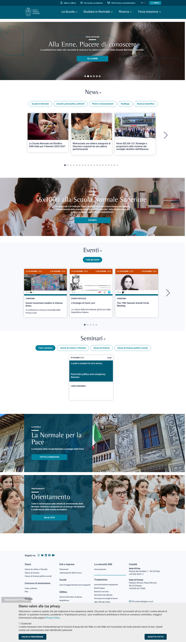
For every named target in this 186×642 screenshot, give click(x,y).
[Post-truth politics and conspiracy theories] (91, 380)
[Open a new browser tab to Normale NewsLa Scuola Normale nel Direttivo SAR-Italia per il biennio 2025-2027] (48, 133)
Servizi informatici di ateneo (71, 597)
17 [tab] (111, 166)
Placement (64, 566)
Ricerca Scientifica (145, 104)
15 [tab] (105, 166)
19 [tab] (117, 166)
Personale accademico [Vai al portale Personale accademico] (93, 3)
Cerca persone (100, 566)
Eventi (92, 252)
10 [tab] (91, 166)
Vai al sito (49, 520)
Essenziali (26, 623)
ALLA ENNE (92, 58)
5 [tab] (96, 76)
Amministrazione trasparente (107, 582)
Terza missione (148, 11)
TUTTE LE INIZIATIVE (49, 459)
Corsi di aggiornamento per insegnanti (71, 583)
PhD (26, 589)
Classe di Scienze (101, 350)
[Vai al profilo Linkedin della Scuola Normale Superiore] (46, 552)
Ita (143, 3)
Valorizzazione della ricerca (71, 570)
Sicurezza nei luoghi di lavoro (107, 596)
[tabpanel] (48, 136)
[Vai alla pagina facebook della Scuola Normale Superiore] (49, 552)
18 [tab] (114, 166)
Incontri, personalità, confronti (70, 104)
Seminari (93, 341)
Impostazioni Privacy (16, 599)
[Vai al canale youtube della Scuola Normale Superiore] (53, 552)
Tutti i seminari (45, 350)
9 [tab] (88, 166)
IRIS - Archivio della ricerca (36, 601)
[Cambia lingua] (145, 3)
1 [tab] (85, 76)
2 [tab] (88, 76)
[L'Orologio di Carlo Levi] (91, 294)
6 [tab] (99, 76)
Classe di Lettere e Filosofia (73, 350)
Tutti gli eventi (92, 261)
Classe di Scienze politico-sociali (132, 350)
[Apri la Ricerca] (155, 3)
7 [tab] (82, 166)
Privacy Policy (52, 617)
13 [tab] (99, 166)
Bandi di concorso (102, 589)
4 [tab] (93, 76)
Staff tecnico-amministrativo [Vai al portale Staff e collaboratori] (123, 3)
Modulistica (64, 600)
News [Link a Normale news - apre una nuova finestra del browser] (93, 93)
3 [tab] (91, 76)
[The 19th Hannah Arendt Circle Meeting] (136, 291)
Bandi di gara (100, 585)
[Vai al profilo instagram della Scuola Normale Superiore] (39, 552)
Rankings (125, 104)
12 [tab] (96, 166)
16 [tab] (108, 166)
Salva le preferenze (32, 637)
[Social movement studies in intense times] (45, 294)
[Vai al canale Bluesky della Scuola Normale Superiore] (42, 552)
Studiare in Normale (96, 11)
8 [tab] (85, 166)
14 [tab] (102, 166)
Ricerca (124, 11)
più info (92, 221)
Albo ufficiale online (102, 599)
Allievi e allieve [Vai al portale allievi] (70, 3)
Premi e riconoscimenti (102, 104)
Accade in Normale (40, 104)
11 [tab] (94, 166)
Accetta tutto (156, 637)
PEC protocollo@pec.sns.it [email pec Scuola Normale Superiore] (142, 598)
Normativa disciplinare (104, 592)
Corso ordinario (32, 585)
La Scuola (68, 11)
